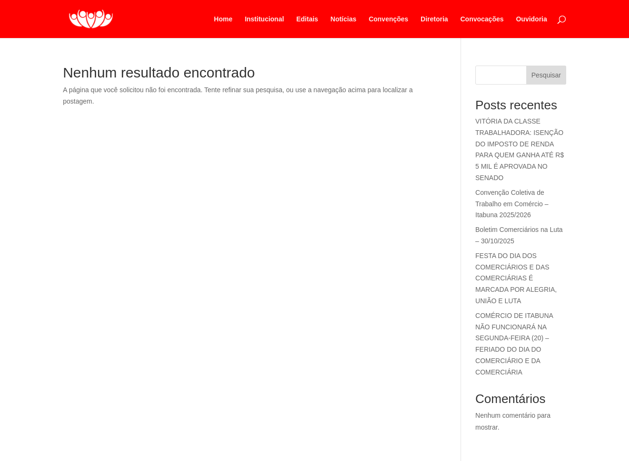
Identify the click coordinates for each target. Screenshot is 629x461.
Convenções (388, 19)
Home (223, 19)
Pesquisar (546, 75)
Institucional (264, 19)
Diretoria (434, 19)
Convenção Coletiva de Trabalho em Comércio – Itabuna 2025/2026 (512, 204)
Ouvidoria (531, 19)
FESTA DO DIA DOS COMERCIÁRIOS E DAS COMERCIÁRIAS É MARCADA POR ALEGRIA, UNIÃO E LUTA (516, 278)
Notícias (343, 19)
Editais (307, 19)
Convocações (482, 19)
